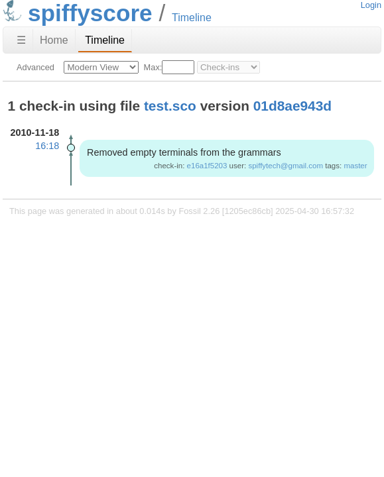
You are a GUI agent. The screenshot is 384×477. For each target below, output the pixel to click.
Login (371, 5)
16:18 (47, 145)
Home (54, 40)
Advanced (35, 67)
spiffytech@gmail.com (285, 166)
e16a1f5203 (207, 166)
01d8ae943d (292, 105)
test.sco (170, 105)
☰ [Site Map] (21, 40)
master (355, 166)
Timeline (105, 40)
